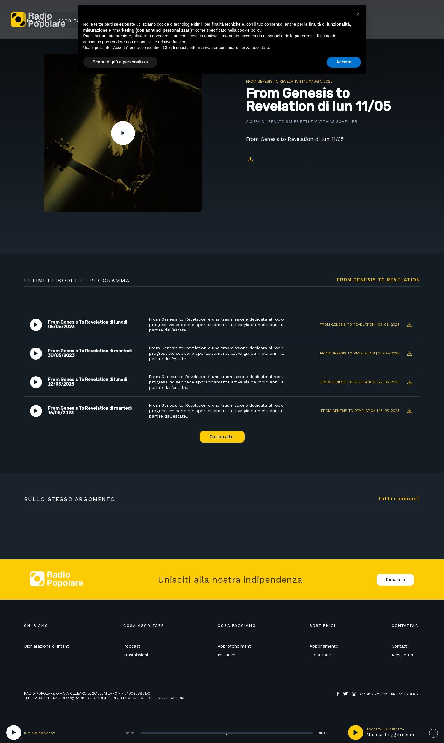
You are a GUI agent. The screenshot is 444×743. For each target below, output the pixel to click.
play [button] (355, 732)
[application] (219, 733)
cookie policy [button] (249, 30)
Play (123, 133)
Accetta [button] (343, 62)
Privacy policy (405, 695)
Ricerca (375, 20)
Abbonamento (324, 647)
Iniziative (226, 655)
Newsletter (402, 655)
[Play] (13, 732)
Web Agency (348, 700)
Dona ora (395, 580)
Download (250, 159)
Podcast (131, 647)
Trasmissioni (135, 655)
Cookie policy (373, 695)
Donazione (320, 655)
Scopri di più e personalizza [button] (120, 62)
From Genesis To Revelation (273, 81)
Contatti (400, 647)
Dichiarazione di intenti (47, 647)
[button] (358, 14)
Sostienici (408, 20)
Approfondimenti (235, 647)
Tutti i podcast (399, 499)
